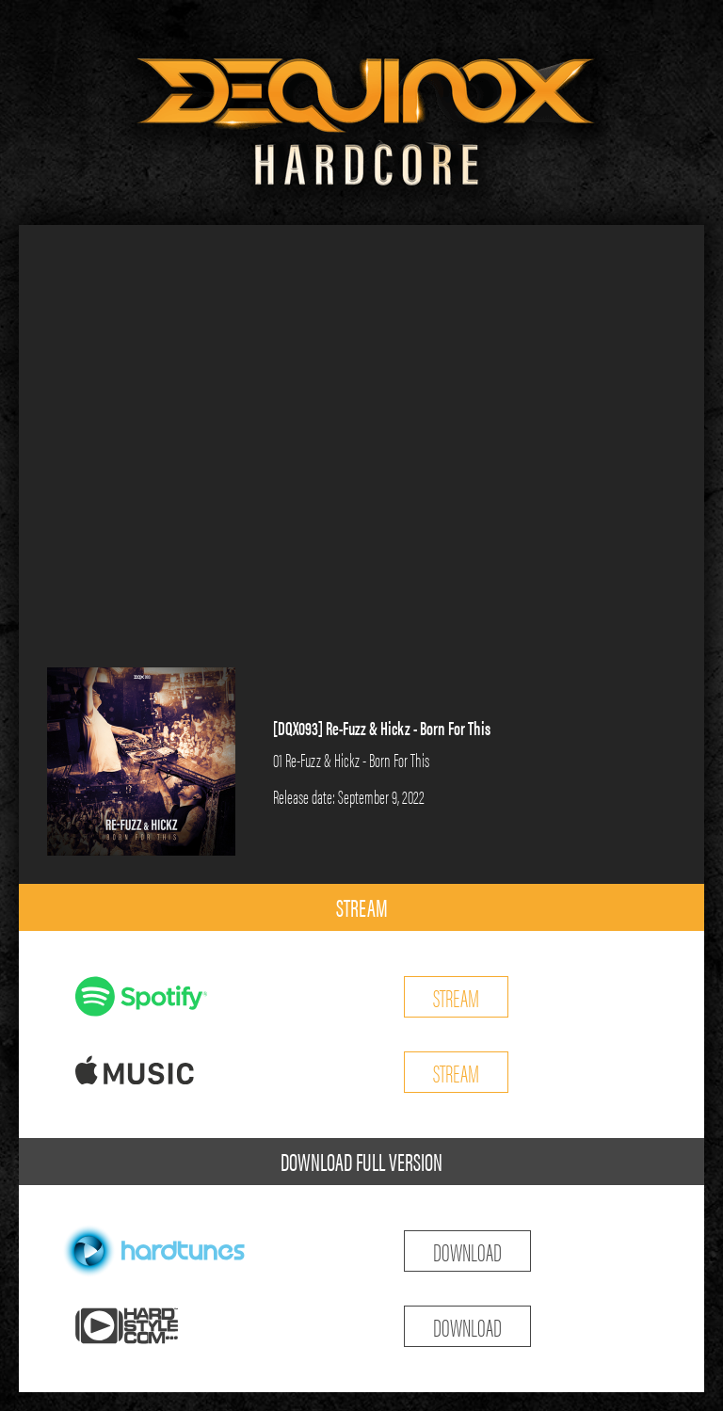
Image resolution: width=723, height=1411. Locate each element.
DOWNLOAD (467, 1250)
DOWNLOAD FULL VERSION (361, 1161)
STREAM (362, 907)
